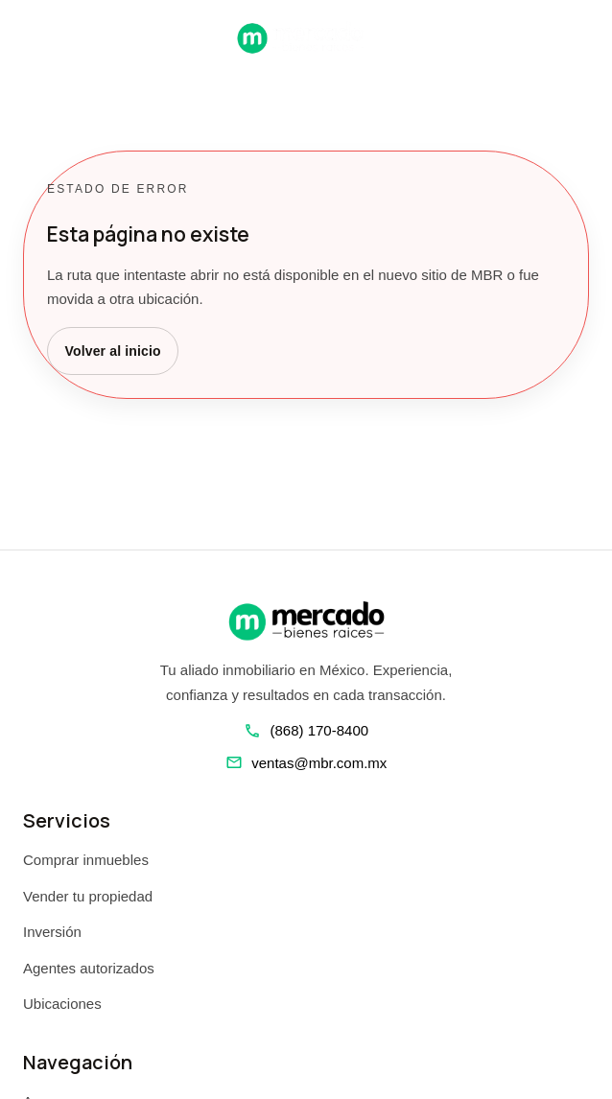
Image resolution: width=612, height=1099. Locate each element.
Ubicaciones (62, 1003)
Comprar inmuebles (86, 860)
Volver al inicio (113, 351)
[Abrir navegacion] (31, 37)
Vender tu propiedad (88, 896)
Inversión (52, 932)
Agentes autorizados (88, 968)
